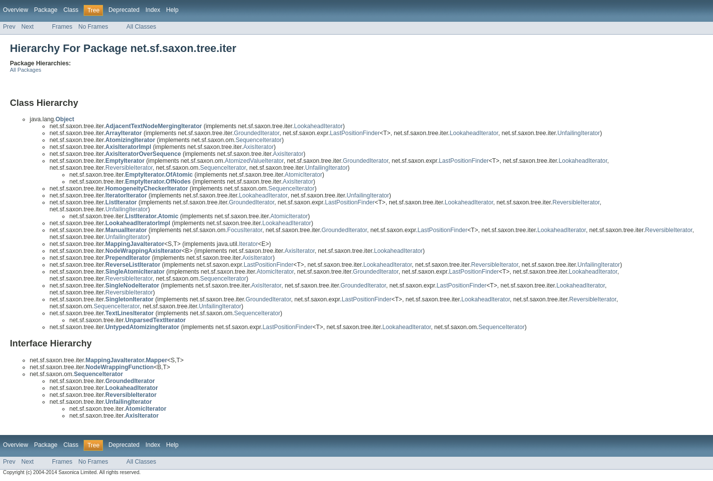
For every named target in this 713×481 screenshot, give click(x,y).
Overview (15, 9)
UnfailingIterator (579, 133)
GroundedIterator (256, 133)
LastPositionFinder (355, 133)
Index (153, 9)
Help (172, 9)
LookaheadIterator (318, 126)
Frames (62, 26)
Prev (9, 26)
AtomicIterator (303, 174)
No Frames (93, 26)
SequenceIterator (259, 140)
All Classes (141, 26)
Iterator (248, 243)
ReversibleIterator (129, 167)
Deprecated (124, 9)
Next (27, 26)
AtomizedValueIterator (254, 160)
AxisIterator (258, 147)
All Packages (25, 70)
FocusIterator (244, 230)
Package (45, 9)
